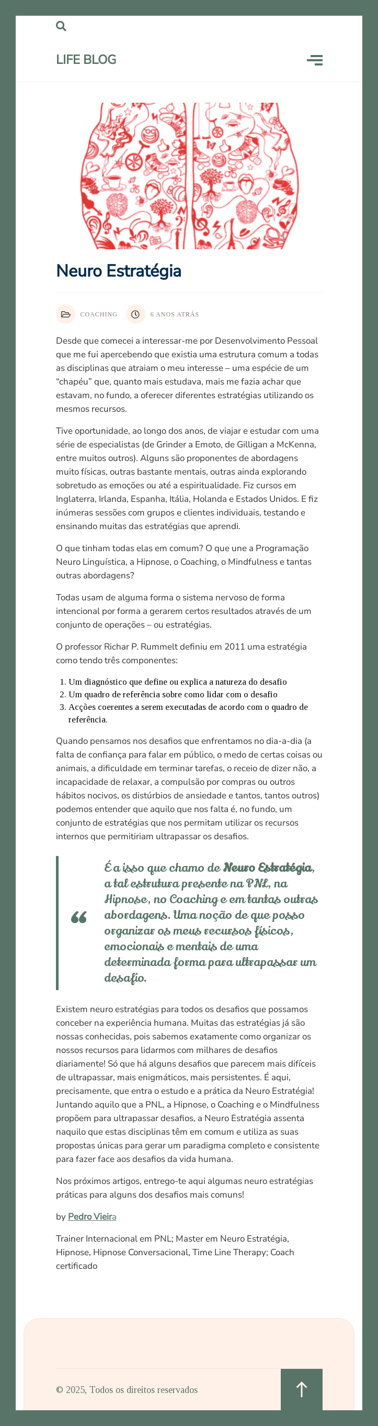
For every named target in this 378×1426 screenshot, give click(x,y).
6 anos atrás (162, 314)
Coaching (87, 314)
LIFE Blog (86, 59)
